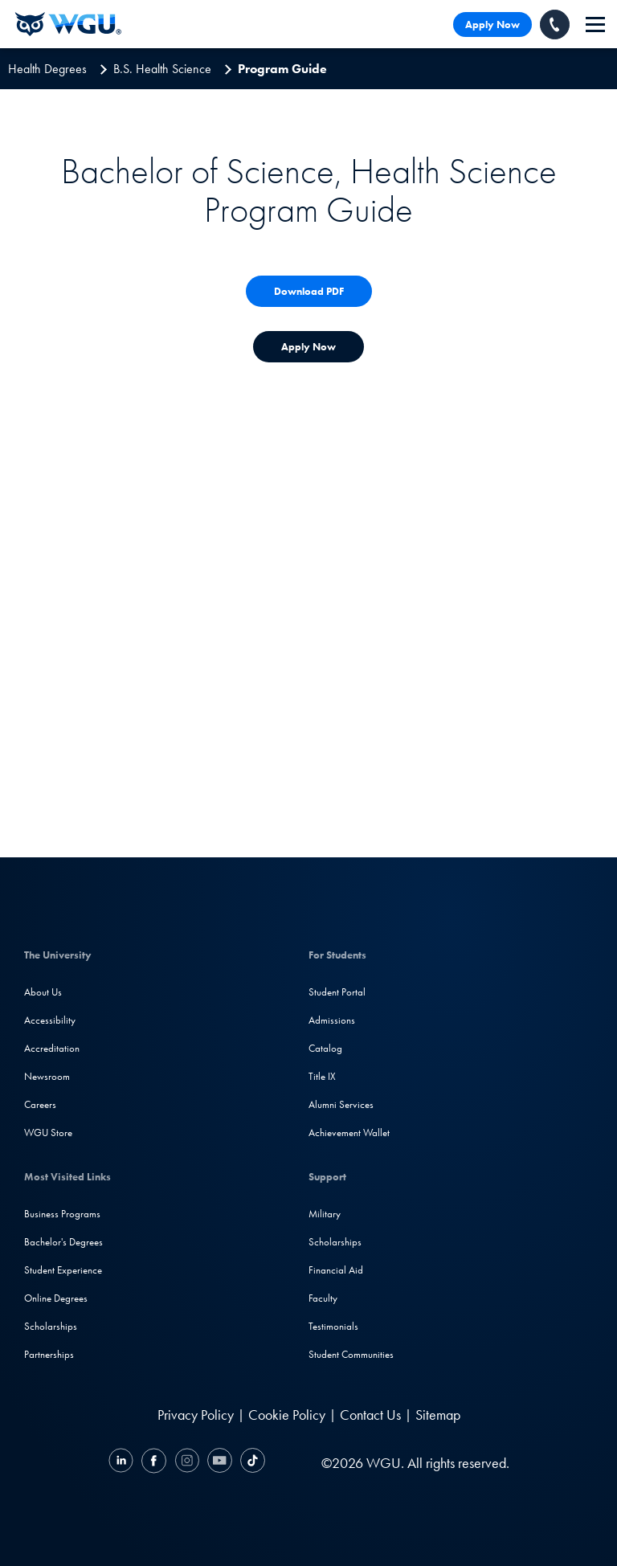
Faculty (322, 1298)
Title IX (322, 1076)
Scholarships (50, 1326)
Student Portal (337, 992)
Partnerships (49, 1354)
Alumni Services (341, 1104)
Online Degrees (56, 1298)
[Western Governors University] (68, 24)
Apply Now (492, 24)
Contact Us (370, 1414)
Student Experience (63, 1270)
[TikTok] (250, 1463)
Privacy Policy (195, 1414)
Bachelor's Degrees (63, 1242)
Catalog (325, 1048)
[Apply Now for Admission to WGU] (308, 346)
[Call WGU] (555, 24)
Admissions (331, 1020)
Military (324, 1213)
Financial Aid (335, 1270)
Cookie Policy (286, 1414)
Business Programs (62, 1213)
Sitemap (437, 1414)
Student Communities (351, 1354)
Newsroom (47, 1076)
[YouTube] (219, 1463)
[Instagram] (186, 1463)
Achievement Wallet (349, 1132)
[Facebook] (153, 1463)
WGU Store (48, 1132)
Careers (40, 1104)
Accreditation (52, 1048)
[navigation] (595, 24)
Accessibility (50, 1020)
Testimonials (333, 1326)
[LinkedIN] (122, 1463)
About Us (43, 992)
